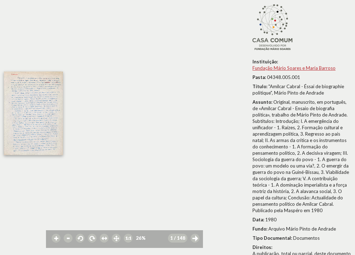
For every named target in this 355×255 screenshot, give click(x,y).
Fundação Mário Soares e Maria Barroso (294, 68)
